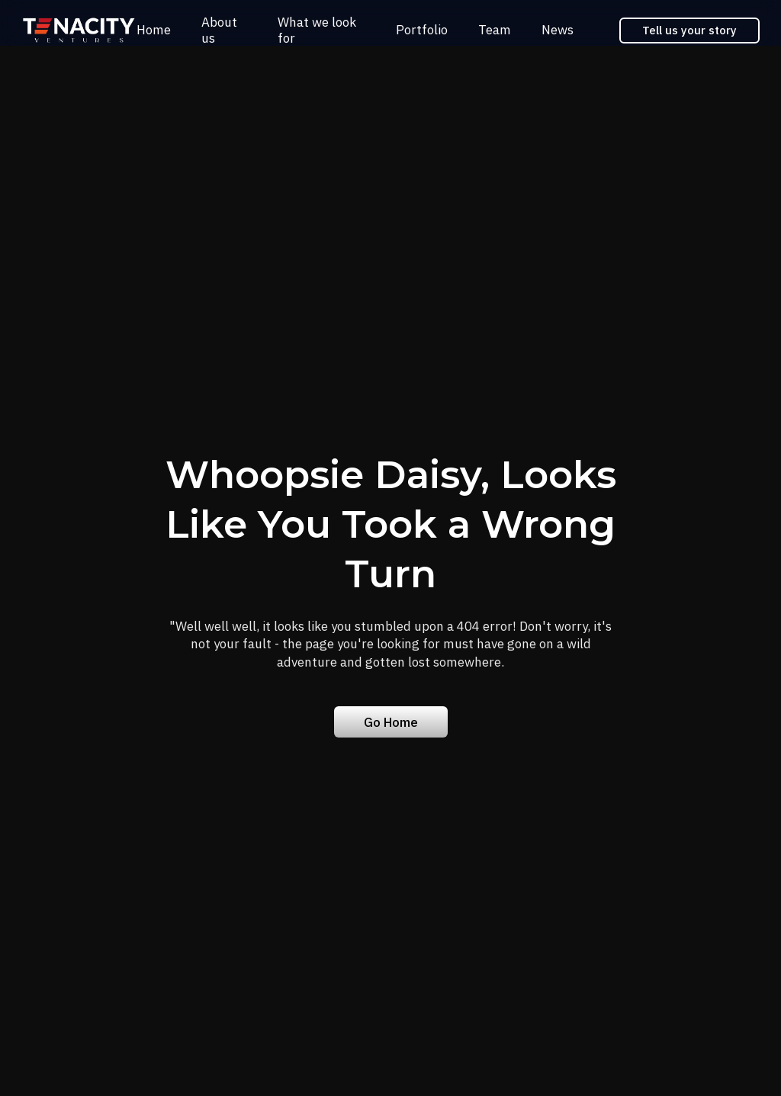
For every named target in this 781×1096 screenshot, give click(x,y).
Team (494, 29)
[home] (79, 30)
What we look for (317, 30)
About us (219, 30)
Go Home (391, 722)
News (558, 29)
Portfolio (422, 29)
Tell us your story (689, 30)
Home (154, 29)
